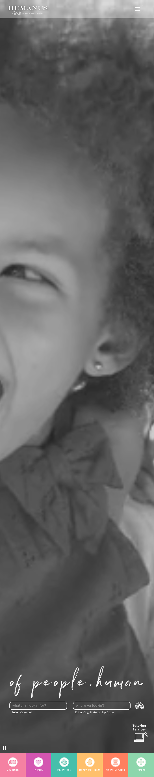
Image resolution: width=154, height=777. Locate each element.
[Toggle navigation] (137, 9)
